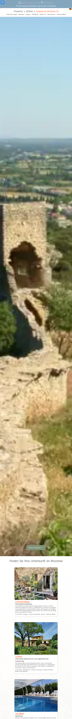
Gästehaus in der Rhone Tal (47, 11)
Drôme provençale (11, 14)
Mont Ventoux (51, 14)
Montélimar (35, 14)
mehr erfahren (34, 547)
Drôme (29, 11)
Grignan (28, 14)
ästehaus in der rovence (36, 3)
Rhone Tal (43, 14)
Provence (18, 11)
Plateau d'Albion (61, 14)
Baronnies (21, 14)
